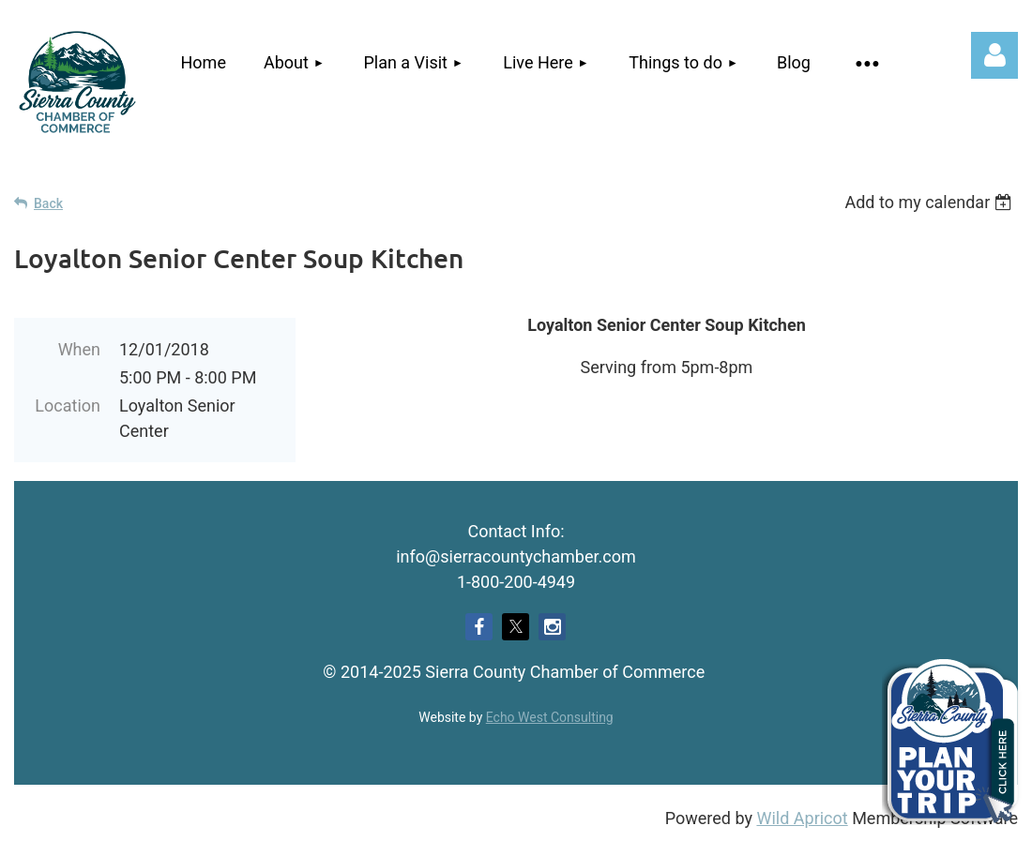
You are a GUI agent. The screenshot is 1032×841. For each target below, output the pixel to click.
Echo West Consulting (550, 717)
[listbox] (931, 202)
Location (67, 405)
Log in (994, 55)
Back (48, 203)
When (79, 349)
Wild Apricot (801, 818)
